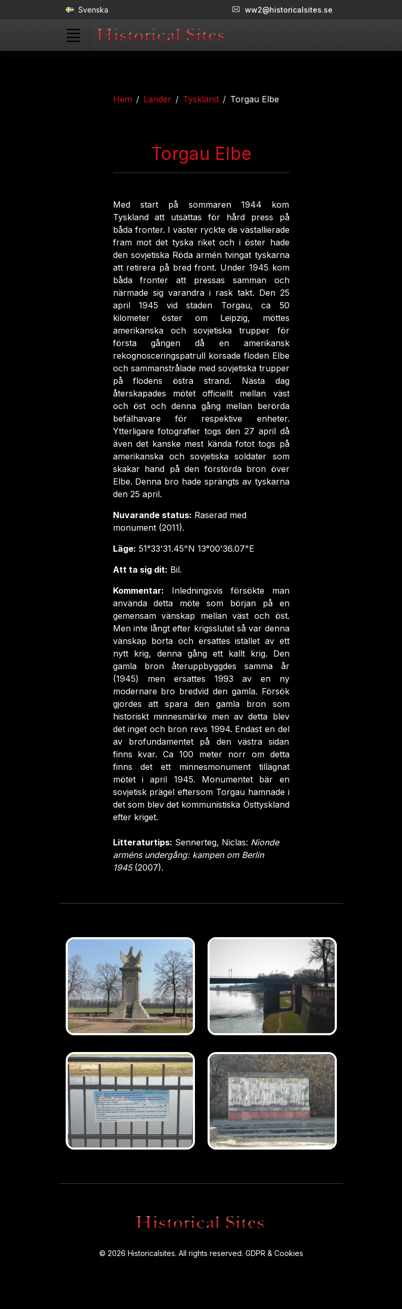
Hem (122, 99)
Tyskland (201, 99)
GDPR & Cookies (274, 1253)
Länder (157, 99)
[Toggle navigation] (73, 35)
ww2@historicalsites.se (282, 9)
